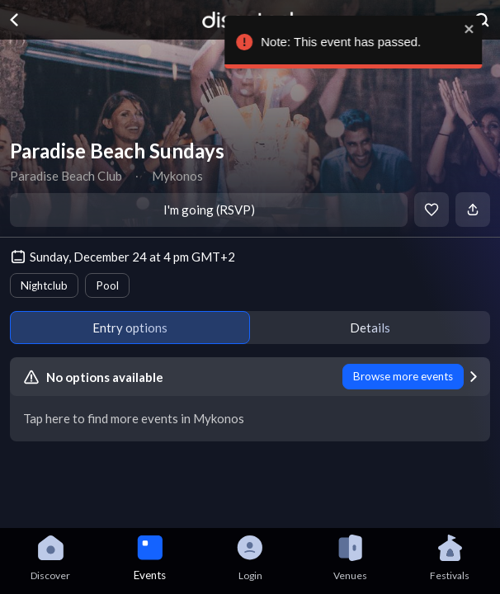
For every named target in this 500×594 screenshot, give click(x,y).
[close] (473, 28)
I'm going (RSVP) (209, 209)
